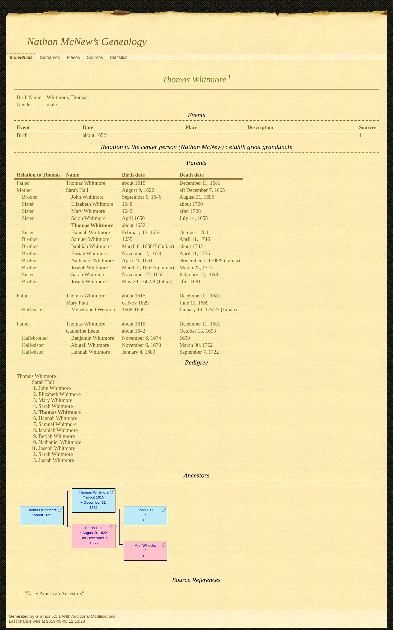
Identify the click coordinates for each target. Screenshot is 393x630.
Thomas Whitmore (85, 183)
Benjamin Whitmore (92, 338)
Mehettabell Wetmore (94, 309)
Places (73, 57)
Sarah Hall (77, 190)
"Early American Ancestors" (54, 593)
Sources (95, 57)
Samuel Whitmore (90, 239)
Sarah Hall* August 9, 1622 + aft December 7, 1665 (93, 535)
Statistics (118, 57)
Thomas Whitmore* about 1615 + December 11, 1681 (94, 500)
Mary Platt (77, 303)
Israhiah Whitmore (91, 246)
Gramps (42, 616)
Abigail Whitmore (90, 345)
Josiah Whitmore (89, 281)
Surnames (50, 57)
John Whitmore (87, 197)
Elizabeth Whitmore (92, 204)
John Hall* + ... (145, 515)
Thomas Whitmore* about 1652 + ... (42, 515)
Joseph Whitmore (89, 267)
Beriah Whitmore (89, 253)
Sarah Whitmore (88, 218)
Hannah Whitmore (90, 232)
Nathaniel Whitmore (92, 260)
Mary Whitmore (88, 211)
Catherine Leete (82, 331)
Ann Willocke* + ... (145, 551)
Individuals (21, 57)
